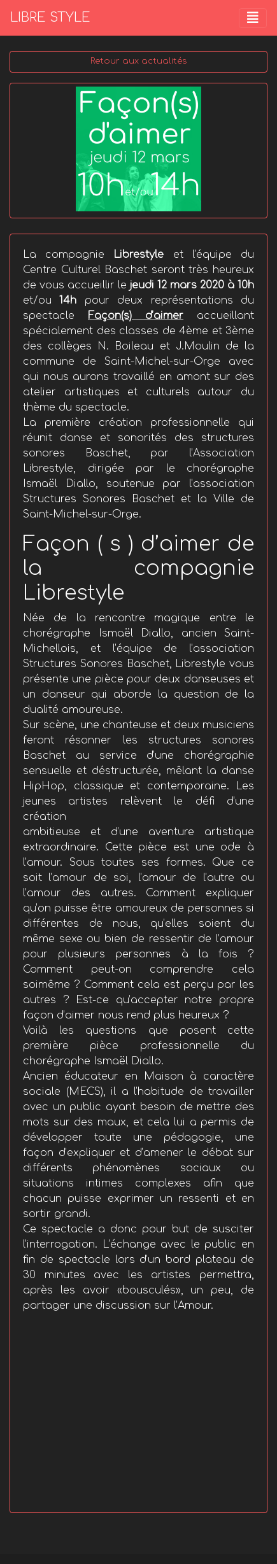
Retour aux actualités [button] (138, 61)
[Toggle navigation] (253, 18)
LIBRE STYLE (50, 17)
